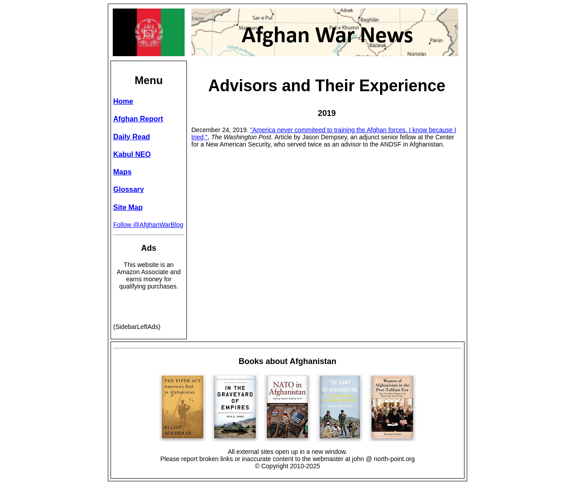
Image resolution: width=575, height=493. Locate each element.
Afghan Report (138, 119)
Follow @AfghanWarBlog (148, 224)
